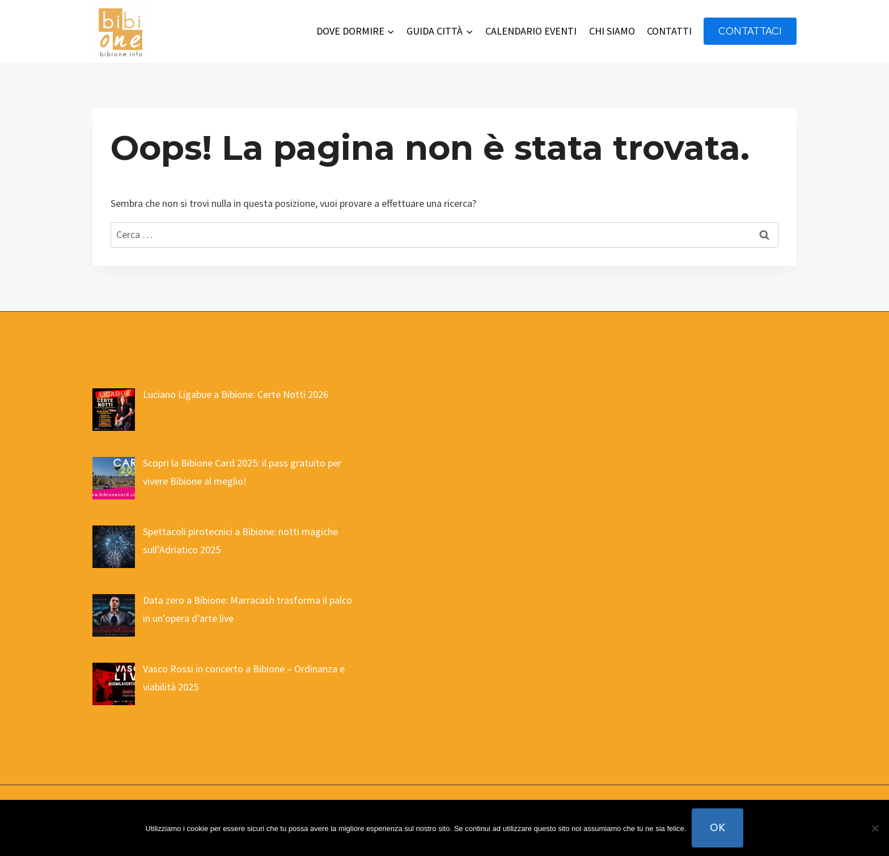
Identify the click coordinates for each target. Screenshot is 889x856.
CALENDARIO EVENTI (531, 30)
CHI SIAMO (612, 30)
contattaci (750, 30)
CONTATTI (669, 30)
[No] (874, 828)
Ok (717, 827)
